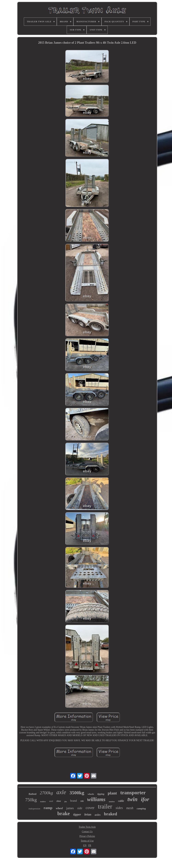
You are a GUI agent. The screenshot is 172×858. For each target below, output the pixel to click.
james (70, 808)
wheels (91, 794)
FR (89, 845)
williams (96, 799)
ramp (48, 808)
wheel (59, 808)
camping (141, 808)
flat (65, 802)
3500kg (76, 792)
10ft (82, 801)
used (51, 801)
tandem (112, 801)
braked (110, 814)
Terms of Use (87, 841)
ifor (145, 799)
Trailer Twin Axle (87, 827)
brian (87, 814)
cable (121, 800)
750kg (31, 799)
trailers (43, 801)
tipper (77, 814)
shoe (58, 801)
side (79, 808)
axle (61, 792)
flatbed (32, 794)
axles (97, 814)
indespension (34, 808)
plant (112, 793)
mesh (129, 808)
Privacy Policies (87, 836)
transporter (133, 792)
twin (132, 799)
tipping (100, 794)
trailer (105, 806)
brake (63, 813)
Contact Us (87, 831)
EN (84, 845)
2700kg (46, 792)
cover (90, 808)
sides (119, 808)
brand (73, 800)
